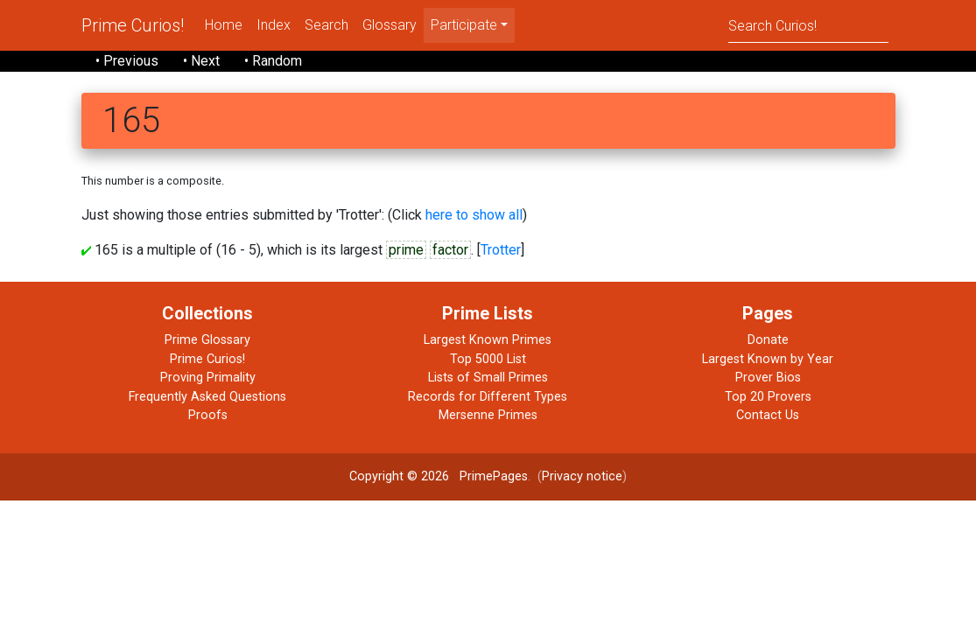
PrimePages (494, 476)
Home (223, 25)
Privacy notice (582, 476)
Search (326, 25)
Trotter (501, 250)
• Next (201, 60)
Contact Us (767, 415)
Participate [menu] (464, 25)
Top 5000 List (488, 359)
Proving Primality (208, 377)
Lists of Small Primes (488, 377)
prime (406, 250)
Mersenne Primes (488, 415)
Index (273, 25)
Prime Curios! (132, 25)
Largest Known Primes (487, 339)
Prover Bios (768, 377)
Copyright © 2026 (399, 476)
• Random (273, 60)
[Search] (808, 25)
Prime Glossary (207, 339)
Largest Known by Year (767, 359)
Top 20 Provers (768, 396)
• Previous (126, 60)
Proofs (208, 415)
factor (450, 250)
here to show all (474, 214)
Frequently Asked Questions (207, 396)
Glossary (389, 25)
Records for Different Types (487, 396)
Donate (768, 339)
